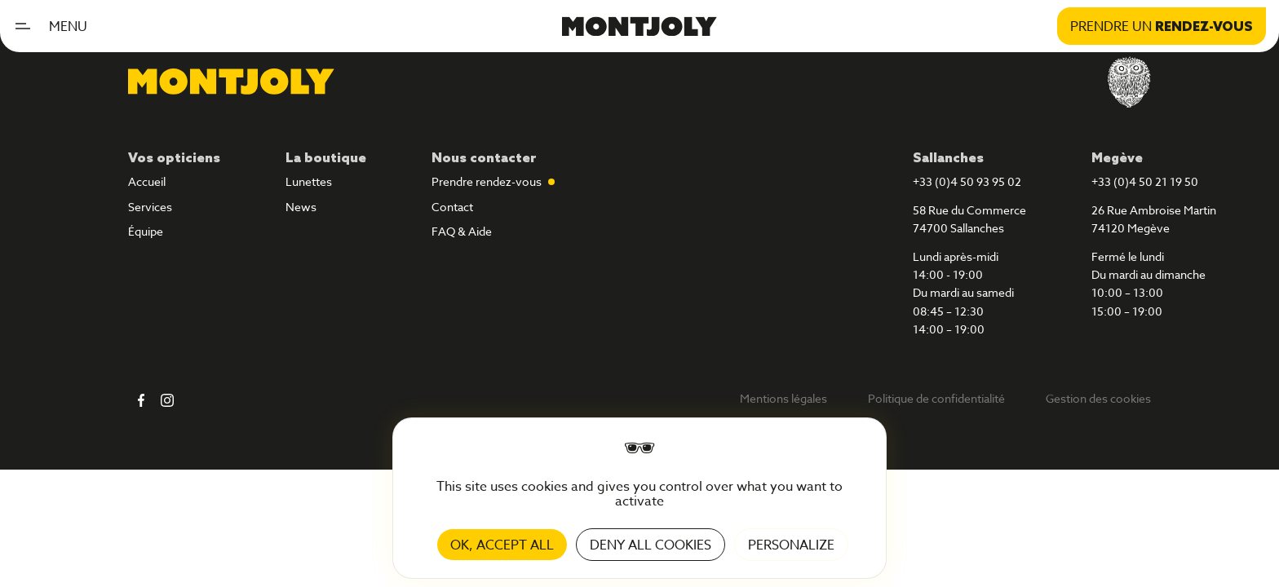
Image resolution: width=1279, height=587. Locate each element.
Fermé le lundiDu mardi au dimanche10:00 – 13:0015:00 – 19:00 (1148, 284)
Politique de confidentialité (936, 398)
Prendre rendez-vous (486, 181)
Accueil (147, 181)
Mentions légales (783, 398)
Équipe (145, 231)
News (300, 207)
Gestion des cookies (1098, 398)
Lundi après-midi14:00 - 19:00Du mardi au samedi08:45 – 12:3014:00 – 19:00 (963, 293)
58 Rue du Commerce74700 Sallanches (969, 219)
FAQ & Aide (461, 231)
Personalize (791, 544)
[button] (56, 26)
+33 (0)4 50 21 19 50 (1144, 181)
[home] (639, 25)
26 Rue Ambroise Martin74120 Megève (1153, 219)
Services (150, 207)
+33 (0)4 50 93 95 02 (967, 181)
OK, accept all (502, 544)
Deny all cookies (650, 544)
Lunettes (308, 181)
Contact (452, 207)
